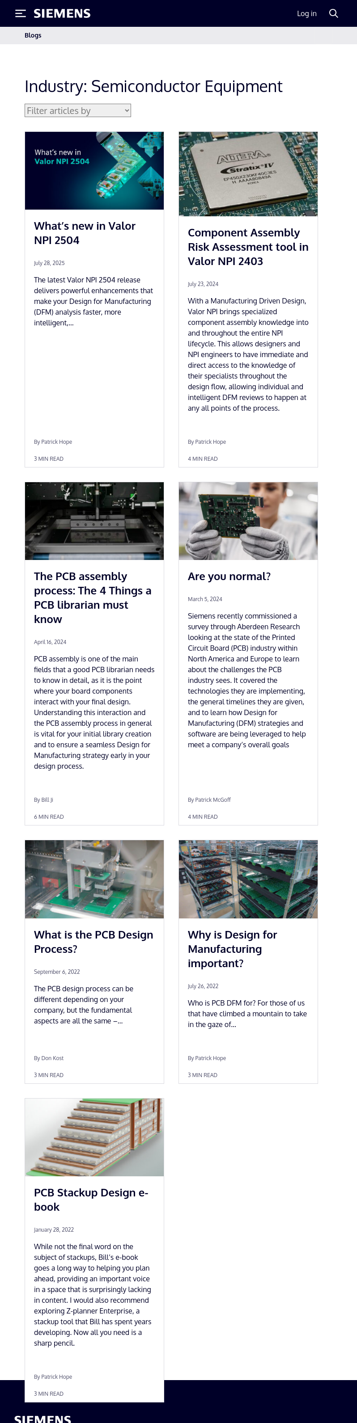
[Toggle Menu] (20, 13)
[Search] (334, 13)
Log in (307, 13)
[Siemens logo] (62, 13)
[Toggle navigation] (323, 35)
